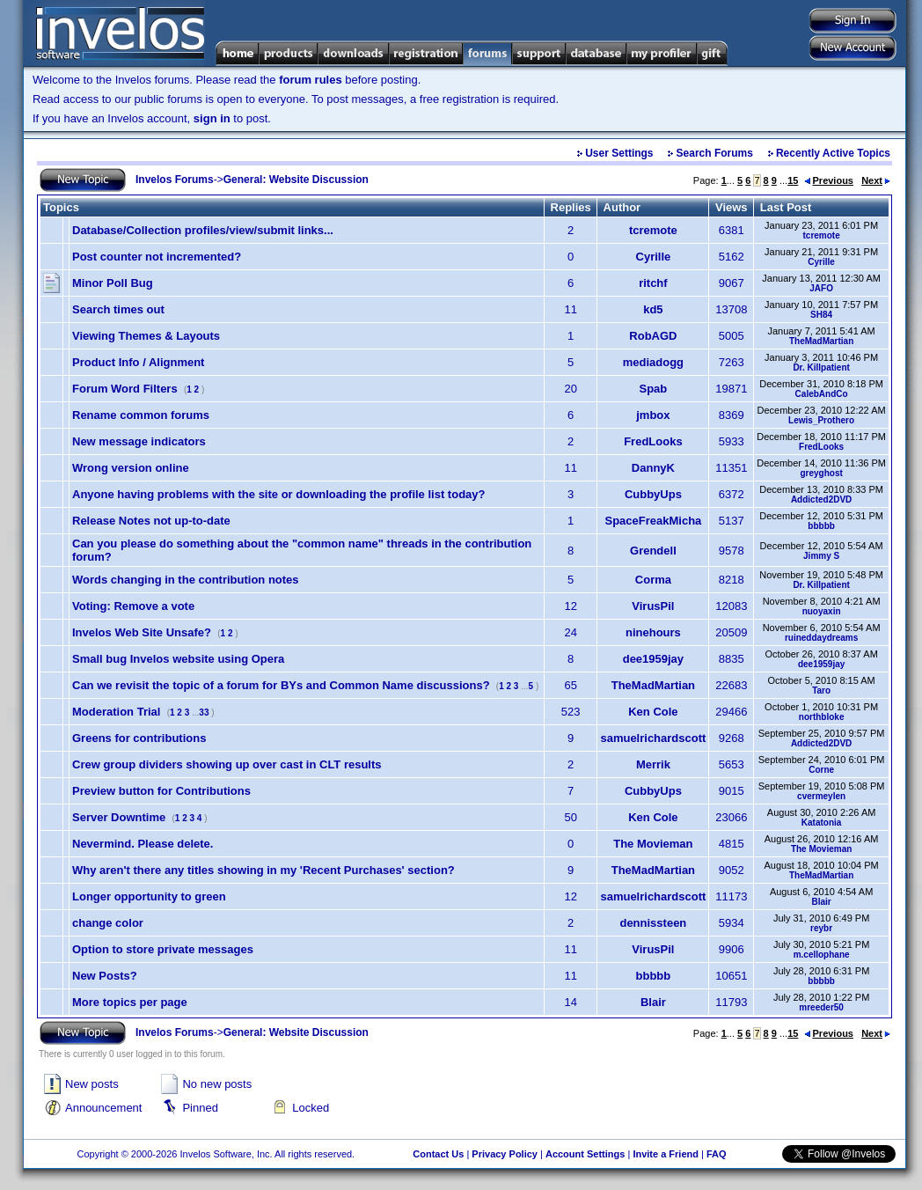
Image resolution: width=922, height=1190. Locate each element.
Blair (821, 902)
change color (107, 922)
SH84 (821, 315)
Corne (821, 770)
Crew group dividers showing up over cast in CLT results (227, 764)
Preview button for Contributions (161, 790)
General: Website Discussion (296, 179)
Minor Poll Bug (112, 283)
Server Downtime (118, 817)
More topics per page (129, 1002)
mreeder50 (821, 1007)
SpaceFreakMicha (652, 520)
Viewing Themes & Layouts (146, 335)
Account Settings (585, 1154)
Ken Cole (652, 711)
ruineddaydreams (821, 638)
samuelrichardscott (653, 738)
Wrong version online (130, 467)
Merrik (653, 764)
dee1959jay (653, 658)
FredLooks (653, 441)
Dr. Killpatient (821, 367)
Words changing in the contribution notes (185, 579)
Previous (828, 180)
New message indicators (139, 441)
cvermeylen (821, 796)
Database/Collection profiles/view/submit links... (202, 230)
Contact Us (438, 1154)
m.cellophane (822, 954)
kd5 (652, 309)
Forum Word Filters (125, 388)
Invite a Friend (666, 1154)
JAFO (821, 288)
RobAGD (653, 335)
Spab (653, 388)
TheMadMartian (821, 341)
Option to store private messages (162, 949)
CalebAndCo (821, 394)
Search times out (118, 309)
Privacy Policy (505, 1154)
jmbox (653, 415)
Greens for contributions (139, 738)
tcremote (653, 230)
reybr (821, 928)
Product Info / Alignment (138, 362)
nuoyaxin (821, 611)
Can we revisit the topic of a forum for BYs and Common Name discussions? (281, 685)
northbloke (822, 717)
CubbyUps (653, 494)
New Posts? (104, 975)
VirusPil (653, 606)
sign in (212, 118)
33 (204, 712)
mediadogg (653, 362)
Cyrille (653, 256)
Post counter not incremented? (156, 256)
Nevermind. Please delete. (142, 843)
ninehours (653, 632)
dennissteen (652, 922)
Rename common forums (140, 415)
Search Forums (715, 153)
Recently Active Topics (833, 153)
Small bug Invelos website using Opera (178, 658)
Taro (821, 690)
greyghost (821, 473)
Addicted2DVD (821, 499)
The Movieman (652, 843)
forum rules (310, 79)
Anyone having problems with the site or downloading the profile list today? (278, 494)
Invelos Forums (174, 179)
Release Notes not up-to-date (151, 520)
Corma (653, 579)
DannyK (653, 467)
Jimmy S (821, 556)
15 (792, 180)
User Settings (619, 153)
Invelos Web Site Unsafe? (141, 632)
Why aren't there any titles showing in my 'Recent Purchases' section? (263, 870)
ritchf (653, 283)
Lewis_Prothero (821, 420)
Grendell (653, 550)
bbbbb (821, 526)
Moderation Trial (116, 711)
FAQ (716, 1154)
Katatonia (821, 822)
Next (875, 180)
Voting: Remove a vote (133, 606)
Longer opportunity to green (149, 896)
